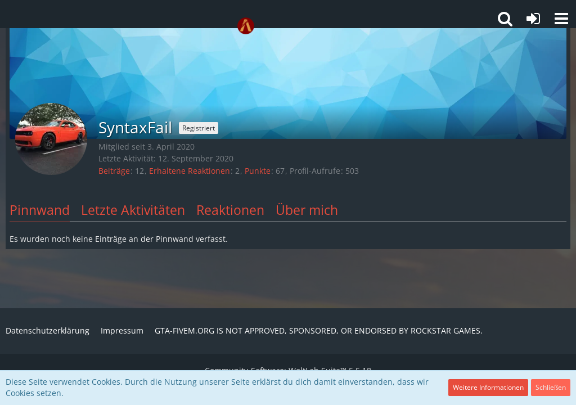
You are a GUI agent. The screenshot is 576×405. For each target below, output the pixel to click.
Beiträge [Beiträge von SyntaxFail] (114, 170)
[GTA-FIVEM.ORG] (245, 26)
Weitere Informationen (488, 387)
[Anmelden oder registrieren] (533, 18)
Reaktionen (230, 210)
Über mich (307, 210)
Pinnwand (40, 210)
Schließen (551, 387)
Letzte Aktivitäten (133, 210)
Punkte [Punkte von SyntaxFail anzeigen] (258, 170)
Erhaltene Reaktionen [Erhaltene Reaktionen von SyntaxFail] (189, 170)
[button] (561, 18)
